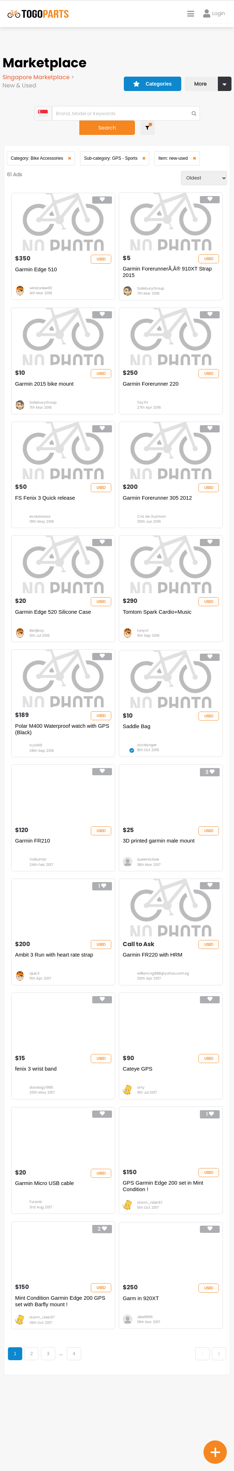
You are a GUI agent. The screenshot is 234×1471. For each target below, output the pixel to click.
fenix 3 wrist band (37, 1130)
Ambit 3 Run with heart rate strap (56, 1007)
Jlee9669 (145, 1395)
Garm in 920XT (141, 1376)
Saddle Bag (137, 761)
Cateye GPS (138, 1130)
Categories (142, 74)
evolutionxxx (41, 533)
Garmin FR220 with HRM (153, 1007)
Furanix (37, 1272)
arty (141, 1149)
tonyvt (143, 657)
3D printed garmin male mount (159, 884)
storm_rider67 (149, 1272)
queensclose (148, 903)
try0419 (37, 780)
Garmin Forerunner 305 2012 (157, 514)
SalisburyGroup (150, 287)
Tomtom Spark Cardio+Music (157, 638)
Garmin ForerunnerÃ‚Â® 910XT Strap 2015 (167, 271)
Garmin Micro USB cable (46, 1253)
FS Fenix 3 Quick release (47, 514)
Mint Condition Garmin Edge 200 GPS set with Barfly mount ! (62, 1379)
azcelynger (147, 780)
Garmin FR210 (34, 884)
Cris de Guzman (151, 533)
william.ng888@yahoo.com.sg (163, 1026)
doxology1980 (43, 1149)
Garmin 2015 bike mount (46, 391)
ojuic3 (36, 1026)
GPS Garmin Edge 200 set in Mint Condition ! (163, 1256)
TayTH (142, 410)
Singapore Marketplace (38, 77)
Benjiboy (38, 657)
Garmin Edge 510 (38, 268)
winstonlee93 (42, 287)
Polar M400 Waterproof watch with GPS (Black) (58, 764)
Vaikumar (39, 903)
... (64, 1432)
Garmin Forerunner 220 (151, 391)
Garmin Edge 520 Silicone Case (55, 638)
